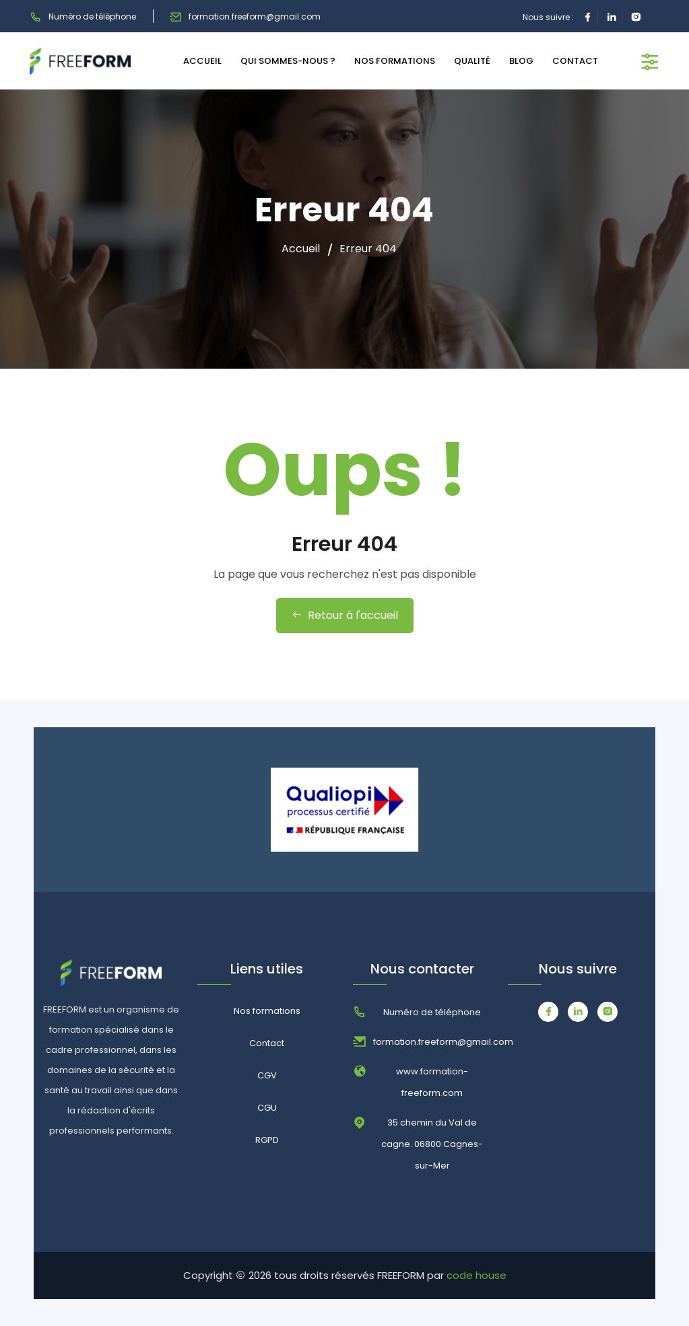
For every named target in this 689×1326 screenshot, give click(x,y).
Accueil (301, 249)
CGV (267, 1075)
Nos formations (267, 1010)
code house (476, 1275)
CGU (267, 1107)
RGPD (267, 1140)
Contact (266, 1043)
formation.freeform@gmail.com (245, 16)
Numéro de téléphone (83, 16)
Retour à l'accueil (345, 615)
